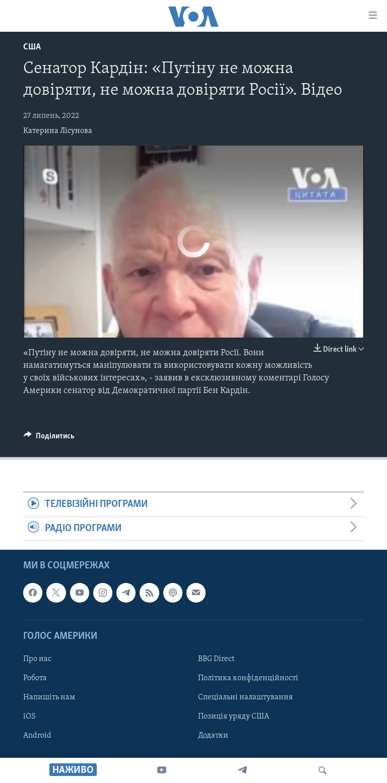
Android (37, 736)
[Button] (49, 438)
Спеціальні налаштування (245, 697)
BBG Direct (216, 659)
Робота (35, 678)
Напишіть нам (49, 697)
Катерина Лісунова (57, 131)
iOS (29, 716)
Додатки (213, 736)
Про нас (37, 659)
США (32, 47)
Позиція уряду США (233, 716)
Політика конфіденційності (248, 678)
